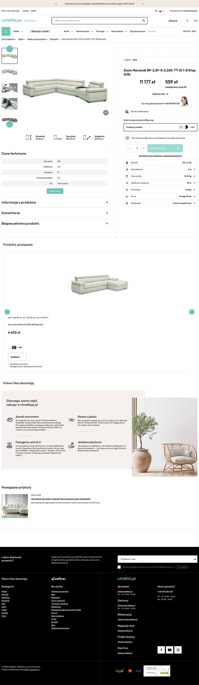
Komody (5, 594)
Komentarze (11, 213)
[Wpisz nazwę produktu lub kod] (100, 20)
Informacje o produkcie (19, 202)
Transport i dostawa (59, 603)
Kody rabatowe (57, 616)
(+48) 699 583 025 (189, 11)
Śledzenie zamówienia (60, 628)
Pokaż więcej (55, 191)
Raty (53, 594)
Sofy (3, 603)
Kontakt (54, 622)
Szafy (4, 607)
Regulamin (55, 597)
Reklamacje (56, 607)
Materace (6, 597)
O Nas (53, 619)
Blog (53, 625)
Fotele (4, 591)
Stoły (4, 616)
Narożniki (5, 600)
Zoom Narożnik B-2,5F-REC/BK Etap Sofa (25, 324)
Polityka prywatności (60, 591)
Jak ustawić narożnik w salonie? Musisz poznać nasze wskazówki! (60, 499)
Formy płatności (58, 600)
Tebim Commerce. (32, 669)
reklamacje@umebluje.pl (127, 619)
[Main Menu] (6, 31)
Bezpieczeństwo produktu (20, 223)
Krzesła (5, 613)
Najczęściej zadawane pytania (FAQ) (66, 610)
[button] (171, 20)
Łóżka (4, 610)
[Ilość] (137, 148)
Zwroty (54, 613)
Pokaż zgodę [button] (182, 567)
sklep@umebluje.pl (125, 591)
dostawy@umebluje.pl (126, 605)
